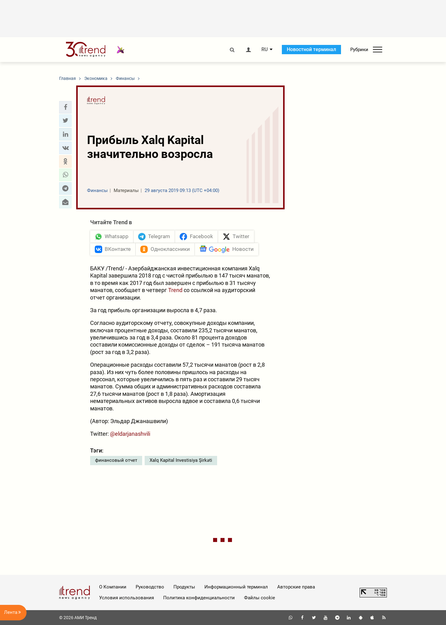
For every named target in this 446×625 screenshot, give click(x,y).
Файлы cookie (259, 598)
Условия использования (126, 598)
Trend (175, 290)
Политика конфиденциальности (199, 598)
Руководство (150, 587)
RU (264, 49)
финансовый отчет (116, 460)
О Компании (112, 587)
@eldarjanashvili (130, 434)
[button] (65, 107)
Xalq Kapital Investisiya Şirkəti (181, 460)
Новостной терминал (311, 49)
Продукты (184, 587)
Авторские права (296, 587)
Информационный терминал (236, 587)
